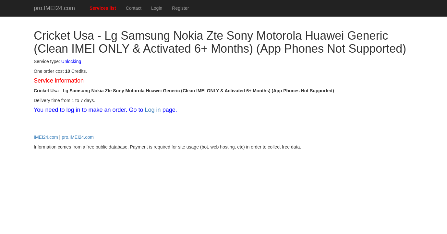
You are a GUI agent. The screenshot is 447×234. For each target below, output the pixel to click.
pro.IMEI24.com (54, 8)
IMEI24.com (46, 137)
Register (180, 8)
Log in (153, 110)
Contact (133, 8)
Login (156, 8)
